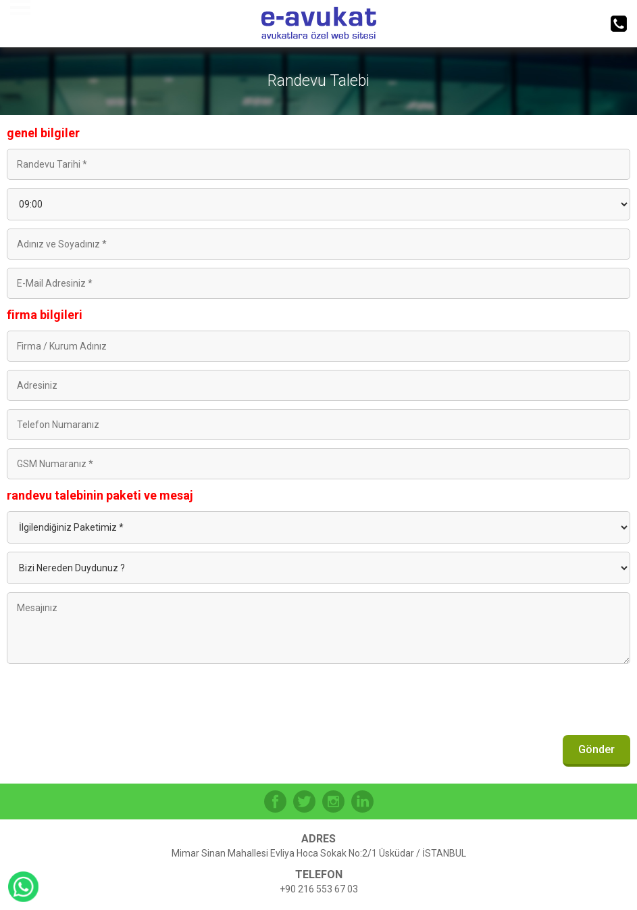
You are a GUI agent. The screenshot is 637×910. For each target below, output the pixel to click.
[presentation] (527, 703)
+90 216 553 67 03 (319, 889)
